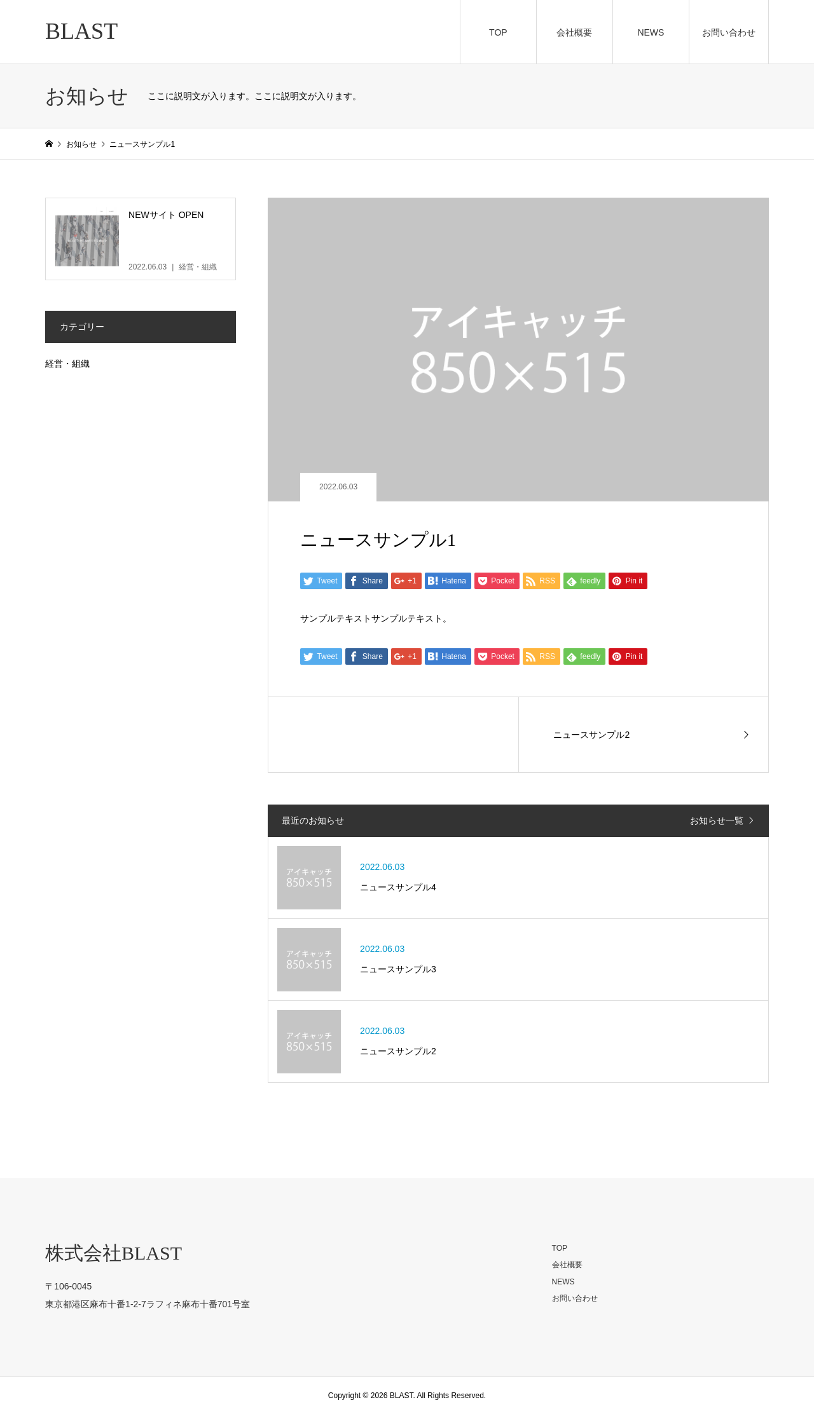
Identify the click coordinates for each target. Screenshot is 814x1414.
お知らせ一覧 (716, 820)
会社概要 (574, 32)
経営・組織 (67, 363)
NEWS (650, 32)
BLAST (81, 31)
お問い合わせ (728, 32)
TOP (498, 32)
